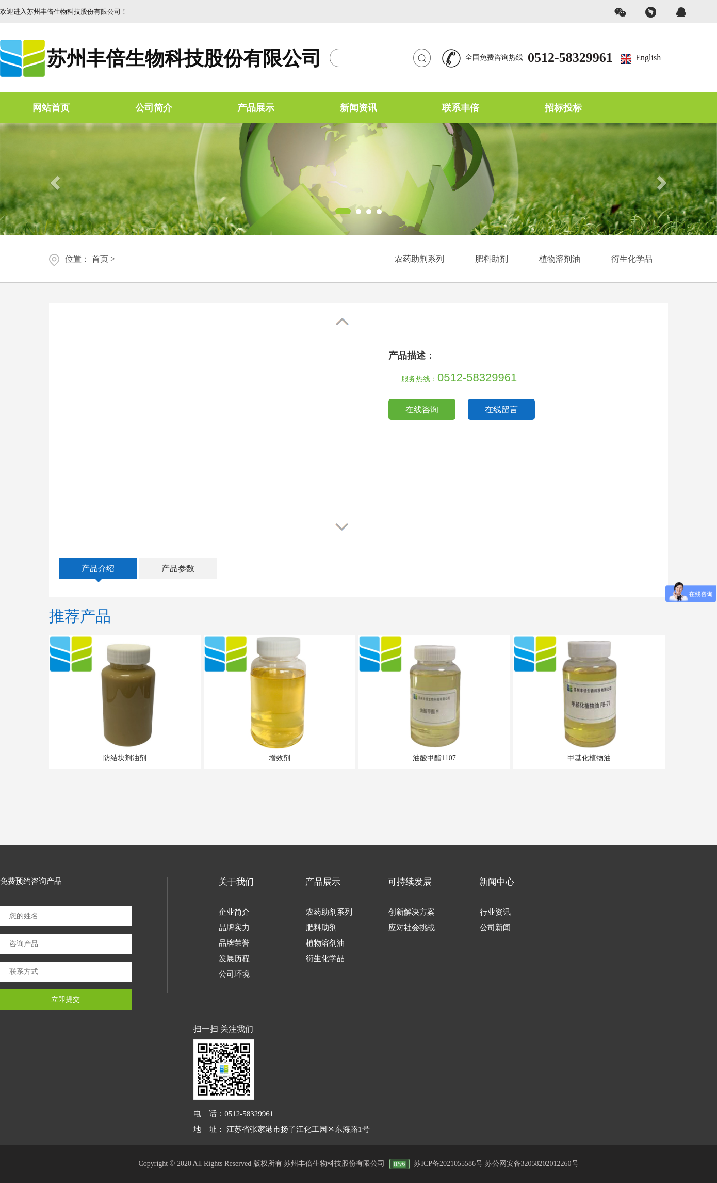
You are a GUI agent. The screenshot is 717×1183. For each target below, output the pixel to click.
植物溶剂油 (559, 258)
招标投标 (563, 108)
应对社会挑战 (411, 927)
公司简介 (153, 108)
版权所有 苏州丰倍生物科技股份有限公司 (333, 1164)
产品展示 (255, 108)
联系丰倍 (460, 108)
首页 (100, 258)
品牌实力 (234, 927)
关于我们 (236, 882)
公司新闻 (495, 927)
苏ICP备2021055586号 (448, 1164)
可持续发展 (410, 882)
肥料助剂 (491, 258)
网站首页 (51, 108)
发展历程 (234, 958)
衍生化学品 (632, 258)
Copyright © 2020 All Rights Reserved (194, 1164)
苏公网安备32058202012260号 (532, 1164)
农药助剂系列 (419, 258)
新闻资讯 (358, 108)
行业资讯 (495, 912)
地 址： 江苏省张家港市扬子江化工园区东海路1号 (281, 1129)
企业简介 (234, 912)
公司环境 (234, 974)
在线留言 (501, 409)
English (648, 57)
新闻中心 (496, 882)
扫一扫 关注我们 (223, 1029)
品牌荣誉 (234, 943)
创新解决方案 (411, 912)
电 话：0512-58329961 (233, 1114)
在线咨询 (421, 409)
